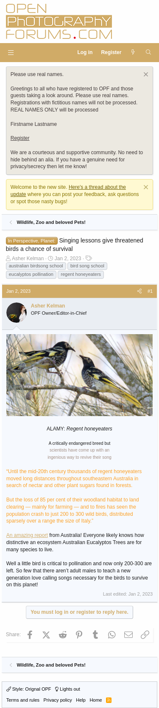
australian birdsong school (36, 265)
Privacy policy (58, 700)
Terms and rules (22, 700)
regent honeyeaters (81, 274)
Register (20, 138)
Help (81, 700)
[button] (10, 52)
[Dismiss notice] (144, 75)
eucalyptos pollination (31, 274)
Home (95, 700)
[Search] (148, 53)
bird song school (87, 265)
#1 (150, 291)
